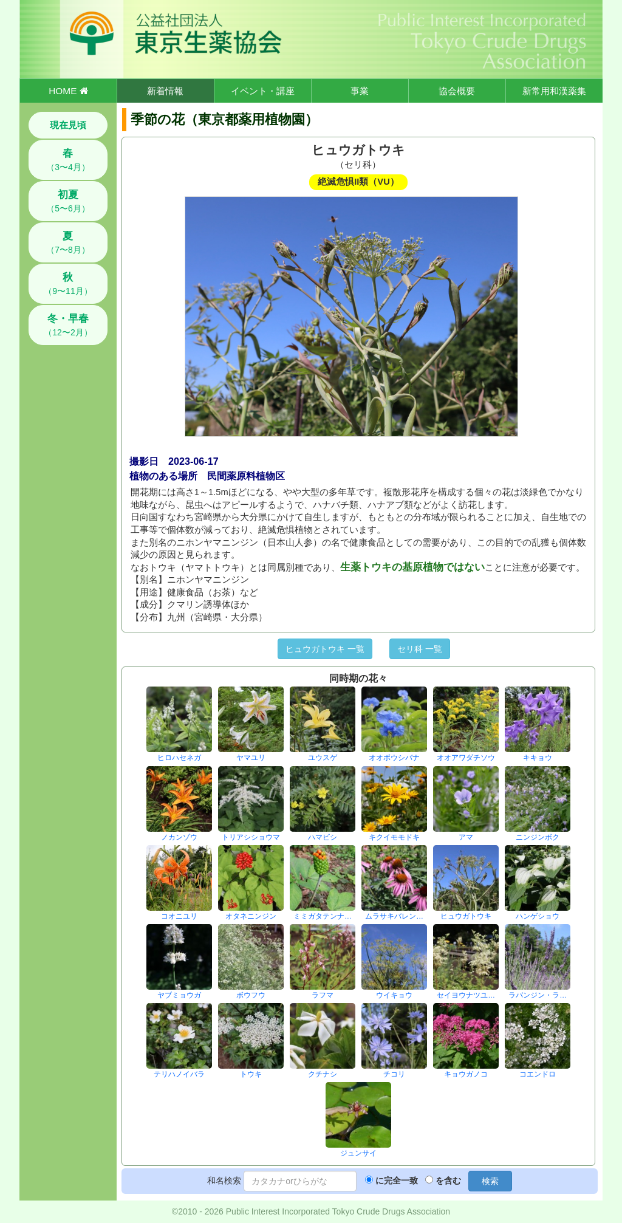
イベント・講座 (263, 91)
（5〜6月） (68, 201)
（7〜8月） (68, 242)
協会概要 (457, 91)
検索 (490, 1181)
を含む (448, 1180)
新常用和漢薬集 (554, 91)
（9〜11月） (68, 284)
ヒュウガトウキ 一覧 (324, 649)
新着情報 (165, 91)
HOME (68, 91)
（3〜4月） (68, 160)
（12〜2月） (68, 325)
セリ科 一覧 (419, 649)
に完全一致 (396, 1180)
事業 (359, 91)
